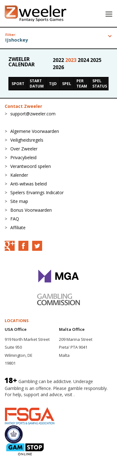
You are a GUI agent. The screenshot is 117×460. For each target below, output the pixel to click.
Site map (19, 201)
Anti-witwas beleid (28, 184)
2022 (59, 60)
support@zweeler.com (33, 114)
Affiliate (18, 227)
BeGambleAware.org (25, 401)
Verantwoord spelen (30, 166)
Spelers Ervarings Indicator (37, 192)
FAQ (14, 219)
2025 (95, 60)
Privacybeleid (23, 157)
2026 (58, 67)
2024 (84, 60)
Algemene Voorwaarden (34, 131)
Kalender (19, 175)
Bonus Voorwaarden (31, 210)
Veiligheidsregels (26, 140)
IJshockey (16, 40)
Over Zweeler (23, 149)
